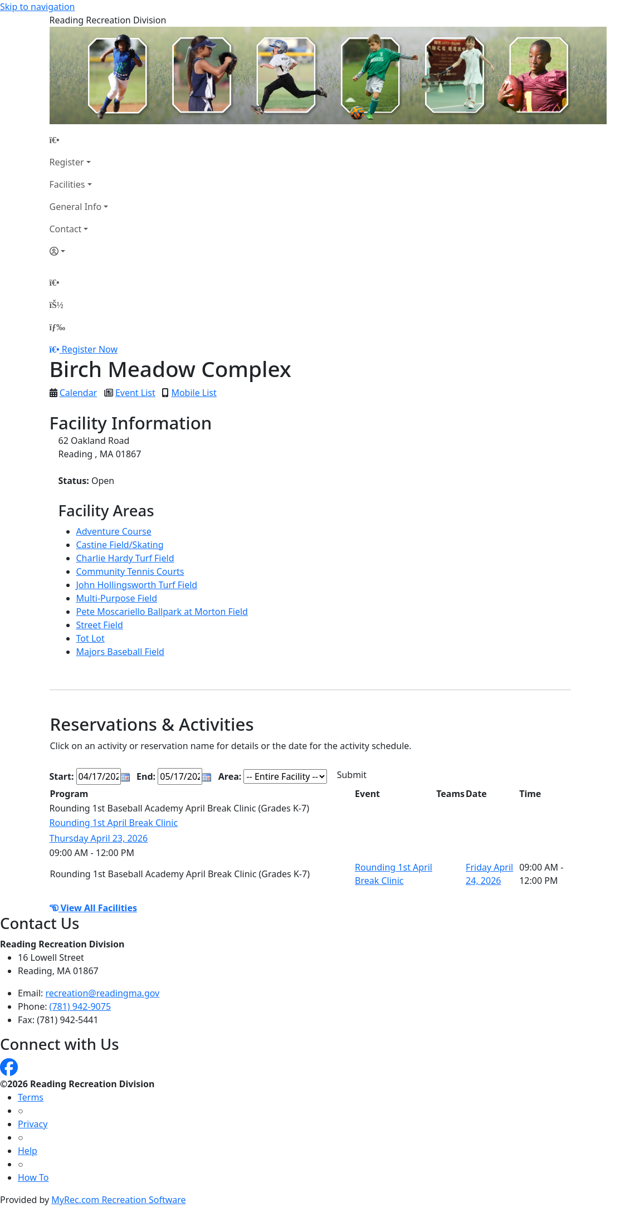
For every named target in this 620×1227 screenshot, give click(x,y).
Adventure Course (114, 531)
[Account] (79, 251)
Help (27, 1151)
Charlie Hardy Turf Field (125, 558)
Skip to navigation (37, 7)
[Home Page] (79, 140)
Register (67, 162)
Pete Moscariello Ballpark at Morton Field (162, 611)
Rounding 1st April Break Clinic (114, 823)
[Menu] (57, 327)
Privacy (32, 1124)
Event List (135, 393)
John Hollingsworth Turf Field (137, 585)
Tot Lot (90, 638)
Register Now (90, 349)
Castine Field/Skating (120, 545)
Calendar (78, 393)
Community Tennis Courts (130, 571)
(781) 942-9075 (80, 1006)
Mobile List (193, 393)
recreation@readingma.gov (103, 993)
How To (33, 1177)
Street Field (99, 625)
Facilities (67, 184)
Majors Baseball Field (120, 652)
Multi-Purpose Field (117, 598)
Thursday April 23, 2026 (99, 838)
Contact (66, 229)
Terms (30, 1097)
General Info (76, 207)
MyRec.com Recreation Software (118, 1200)
